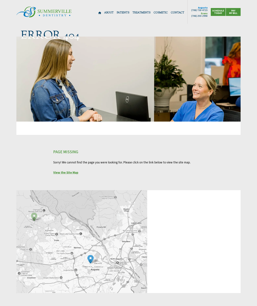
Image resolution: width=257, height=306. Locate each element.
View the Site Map (65, 172)
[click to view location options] (233, 12)
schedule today (218, 12)
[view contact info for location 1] (90, 259)
